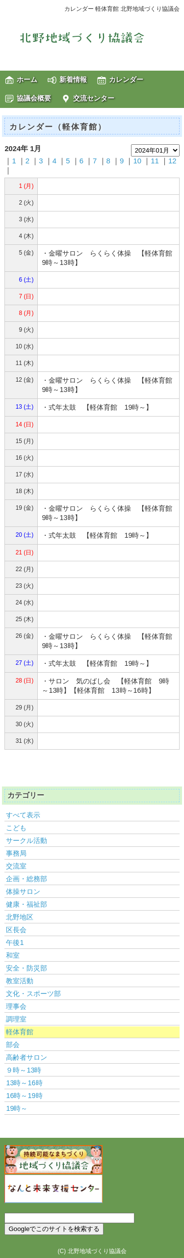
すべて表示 (23, 815)
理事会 (16, 1006)
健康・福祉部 (26, 904)
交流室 (16, 866)
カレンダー (126, 79)
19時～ (16, 1108)
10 (137, 161)
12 (172, 161)
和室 (13, 955)
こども (16, 828)
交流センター (93, 98)
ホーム (27, 79)
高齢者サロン (26, 1057)
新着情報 (73, 79)
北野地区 (19, 917)
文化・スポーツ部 (33, 993)
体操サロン (23, 891)
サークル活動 (26, 840)
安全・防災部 (26, 968)
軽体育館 (19, 1032)
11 (155, 161)
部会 (13, 1044)
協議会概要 (34, 98)
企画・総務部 (26, 879)
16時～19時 (24, 1096)
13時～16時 (24, 1083)
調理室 (16, 1019)
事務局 (16, 853)
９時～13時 (23, 1070)
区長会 (16, 930)
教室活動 (19, 981)
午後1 (15, 942)
